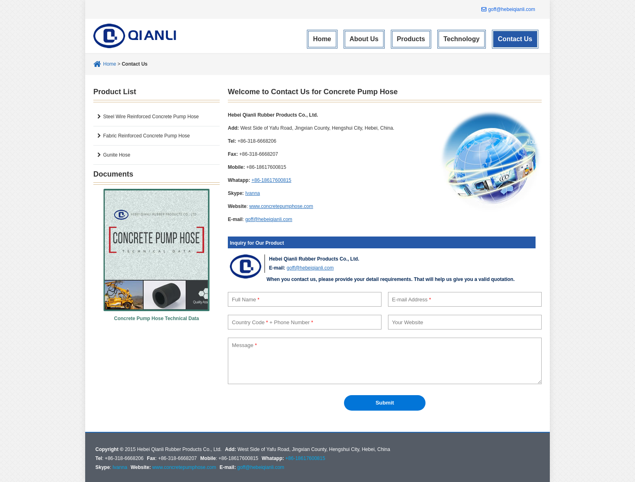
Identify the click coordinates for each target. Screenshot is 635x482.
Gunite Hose (116, 155)
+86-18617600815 (271, 180)
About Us (364, 38)
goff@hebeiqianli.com (511, 9)
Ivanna (252, 193)
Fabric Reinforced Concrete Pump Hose (146, 136)
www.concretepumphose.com (281, 206)
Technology (461, 38)
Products (411, 38)
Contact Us (515, 38)
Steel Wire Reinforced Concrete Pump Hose (151, 116)
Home (322, 38)
